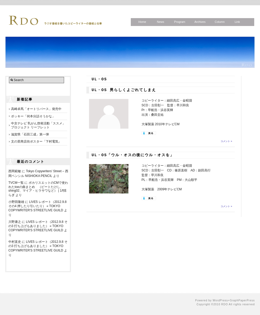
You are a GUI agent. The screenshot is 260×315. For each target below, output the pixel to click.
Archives (199, 21)
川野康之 (14, 222)
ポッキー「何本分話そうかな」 (33, 116)
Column (220, 21)
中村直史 (14, 242)
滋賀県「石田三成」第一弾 (30, 134)
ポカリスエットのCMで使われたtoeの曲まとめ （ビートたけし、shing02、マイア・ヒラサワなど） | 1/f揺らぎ (38, 189)
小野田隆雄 (16, 202)
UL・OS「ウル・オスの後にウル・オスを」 (133, 155)
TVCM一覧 (16, 183)
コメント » (226, 141)
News (160, 21)
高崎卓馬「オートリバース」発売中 (36, 109)
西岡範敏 (14, 171)
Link (237, 21)
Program (179, 21)
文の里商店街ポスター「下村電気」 (36, 141)
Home (142, 21)
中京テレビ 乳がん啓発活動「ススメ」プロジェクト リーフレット (38, 125)
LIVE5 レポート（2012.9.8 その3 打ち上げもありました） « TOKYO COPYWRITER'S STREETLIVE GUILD (37, 226)
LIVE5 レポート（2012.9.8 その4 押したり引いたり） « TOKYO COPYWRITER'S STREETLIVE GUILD (37, 206)
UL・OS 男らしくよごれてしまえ (124, 90)
